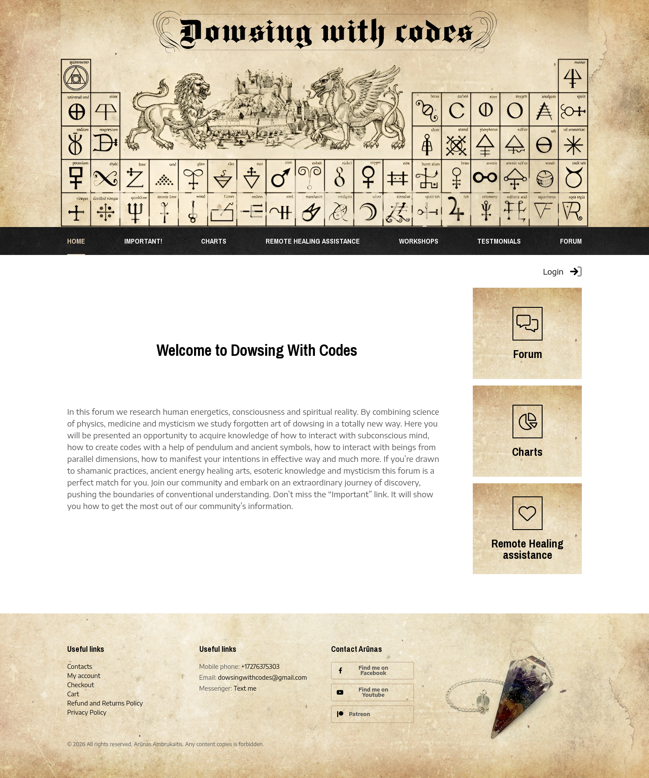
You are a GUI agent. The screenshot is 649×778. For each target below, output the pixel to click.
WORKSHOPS (418, 241)
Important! (143, 241)
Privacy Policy (86, 712)
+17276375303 (260, 666)
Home (76, 241)
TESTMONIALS (499, 241)
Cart (73, 694)
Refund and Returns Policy (105, 703)
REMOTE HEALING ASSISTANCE (313, 241)
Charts (213, 241)
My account (83, 675)
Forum (571, 241)
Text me (245, 688)
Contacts (79, 666)
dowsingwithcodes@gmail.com (262, 677)
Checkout (80, 684)
